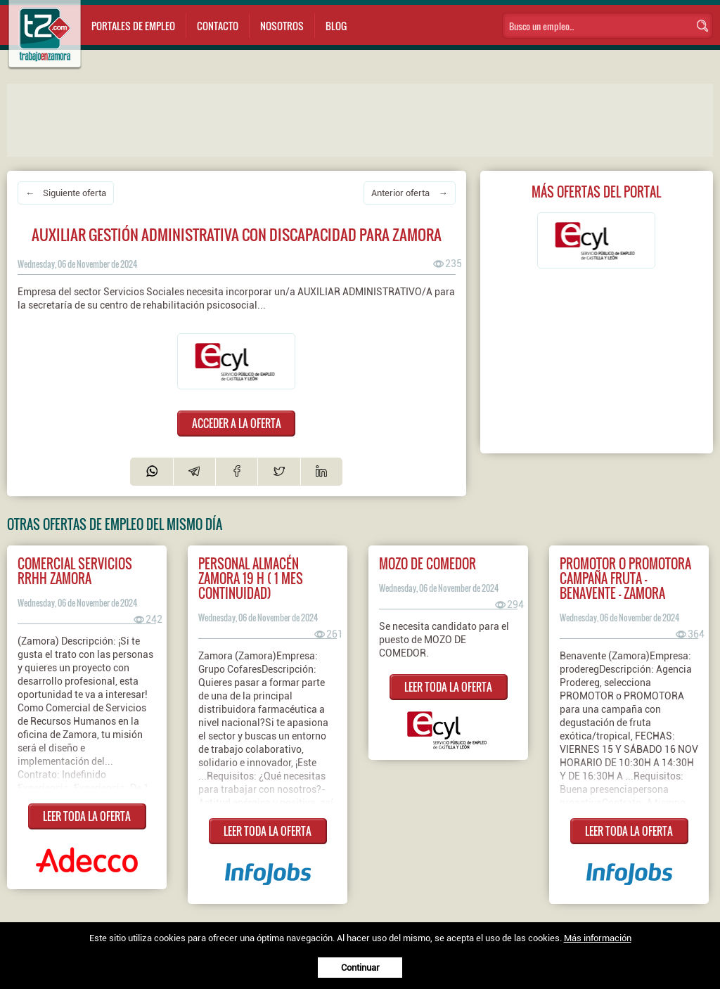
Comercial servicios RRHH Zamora (75, 571)
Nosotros (282, 25)
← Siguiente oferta (65, 193)
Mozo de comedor (427, 563)
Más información (597, 938)
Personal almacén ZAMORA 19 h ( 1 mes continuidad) (250, 578)
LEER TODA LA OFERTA (87, 816)
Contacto (217, 25)
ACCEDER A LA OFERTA (236, 423)
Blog (336, 25)
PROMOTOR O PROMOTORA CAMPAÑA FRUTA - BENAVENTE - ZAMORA (625, 578)
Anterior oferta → (409, 193)
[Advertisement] (288, 119)
